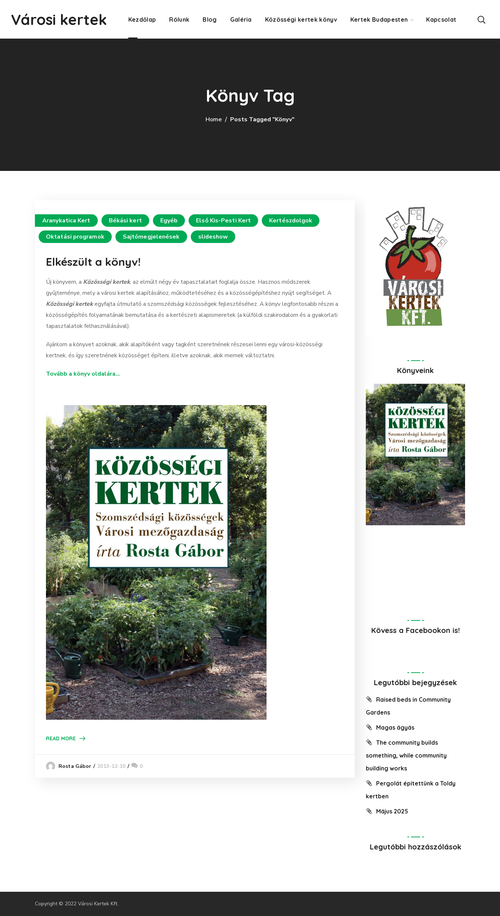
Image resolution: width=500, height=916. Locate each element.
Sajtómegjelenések (151, 237)
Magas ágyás (395, 727)
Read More (61, 738)
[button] (481, 19)
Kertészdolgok (290, 221)
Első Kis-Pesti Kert (223, 221)
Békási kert (125, 221)
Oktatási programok (75, 237)
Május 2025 (392, 811)
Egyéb (169, 221)
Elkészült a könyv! (93, 262)
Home (214, 119)
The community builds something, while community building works (406, 755)
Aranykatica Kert (66, 221)
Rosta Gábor (74, 766)
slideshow (213, 237)
